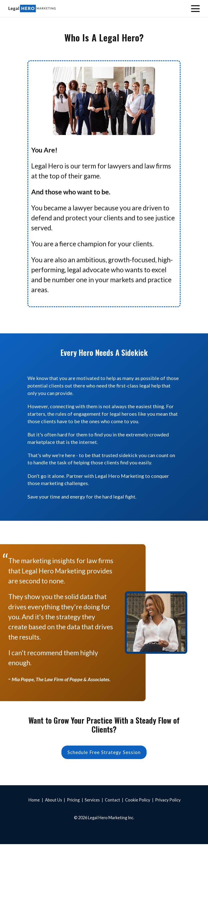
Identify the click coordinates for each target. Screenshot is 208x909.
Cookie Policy (137, 799)
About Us (53, 799)
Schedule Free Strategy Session (104, 752)
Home (34, 799)
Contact (112, 799)
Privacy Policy (168, 799)
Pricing (73, 799)
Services (92, 799)
